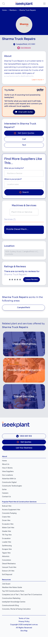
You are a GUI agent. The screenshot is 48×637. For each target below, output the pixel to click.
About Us (5, 464)
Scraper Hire (7, 549)
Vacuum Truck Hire (9, 567)
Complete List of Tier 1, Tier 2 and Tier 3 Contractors (22, 595)
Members (13, 10)
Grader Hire (6, 531)
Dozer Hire (6, 520)
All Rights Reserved (24, 628)
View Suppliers (8, 471)
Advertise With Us (9, 479)
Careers (5, 493)
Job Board (6, 584)
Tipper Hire (6, 553)
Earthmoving (7, 546)
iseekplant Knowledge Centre (13, 602)
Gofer (4, 490)
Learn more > (38, 80)
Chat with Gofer (24, 112)
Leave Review (31, 279)
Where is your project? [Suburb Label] (13, 179)
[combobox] (24, 173)
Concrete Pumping (9, 513)
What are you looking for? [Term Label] (14, 168)
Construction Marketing (11, 598)
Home (4, 10)
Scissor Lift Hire (8, 571)
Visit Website (25, 48)
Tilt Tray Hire (7, 535)
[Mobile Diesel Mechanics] (24, 370)
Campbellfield (23, 307)
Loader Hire (6, 542)
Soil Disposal (7, 574)
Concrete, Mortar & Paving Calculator (16, 609)
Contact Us (6, 497)
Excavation (6, 538)
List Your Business (24, 448)
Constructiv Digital (9, 482)
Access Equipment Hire (11, 510)
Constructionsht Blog (10, 605)
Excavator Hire (7, 524)
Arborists (5, 556)
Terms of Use (24, 618)
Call (24, 139)
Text (24, 145)
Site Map (24, 631)
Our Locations (7, 475)
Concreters (6, 560)
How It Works (7, 468)
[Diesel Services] (24, 396)
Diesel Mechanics (9, 564)
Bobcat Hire (6, 506)
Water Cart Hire (8, 528)
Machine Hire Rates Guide (12, 587)
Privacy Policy (24, 621)
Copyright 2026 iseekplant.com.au (24, 625)
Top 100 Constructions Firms (13, 591)
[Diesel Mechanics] (24, 344)
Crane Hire (6, 517)
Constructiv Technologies (12, 486)
